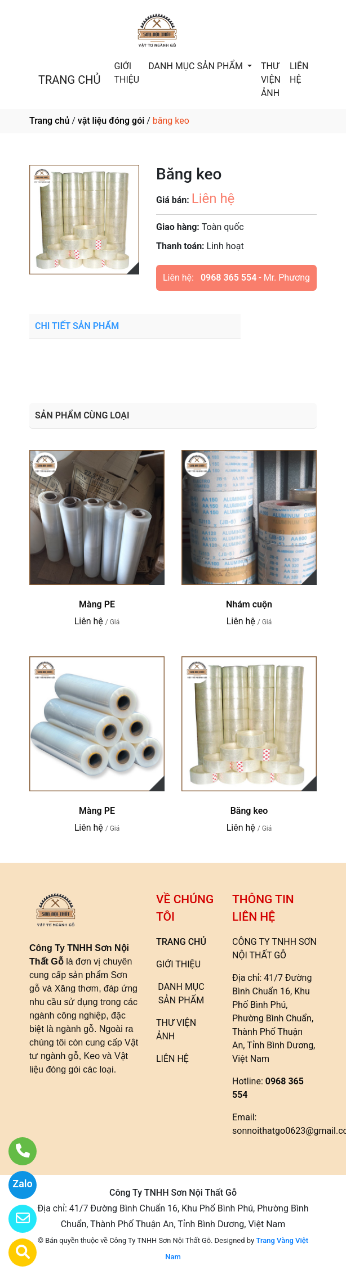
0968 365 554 (228, 277)
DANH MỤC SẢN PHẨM (196, 66)
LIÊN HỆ (299, 73)
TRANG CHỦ (69, 80)
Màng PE (97, 604)
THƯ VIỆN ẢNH (271, 79)
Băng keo (249, 810)
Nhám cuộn (249, 604)
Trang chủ (49, 120)
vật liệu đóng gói (111, 120)
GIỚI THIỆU (126, 73)
